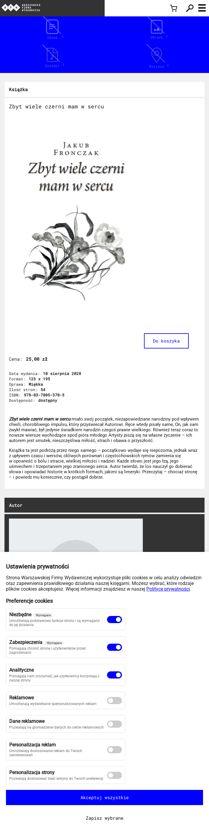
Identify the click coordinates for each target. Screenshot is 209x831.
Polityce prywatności (168, 589)
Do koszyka (166, 341)
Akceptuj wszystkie (104, 797)
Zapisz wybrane (104, 818)
